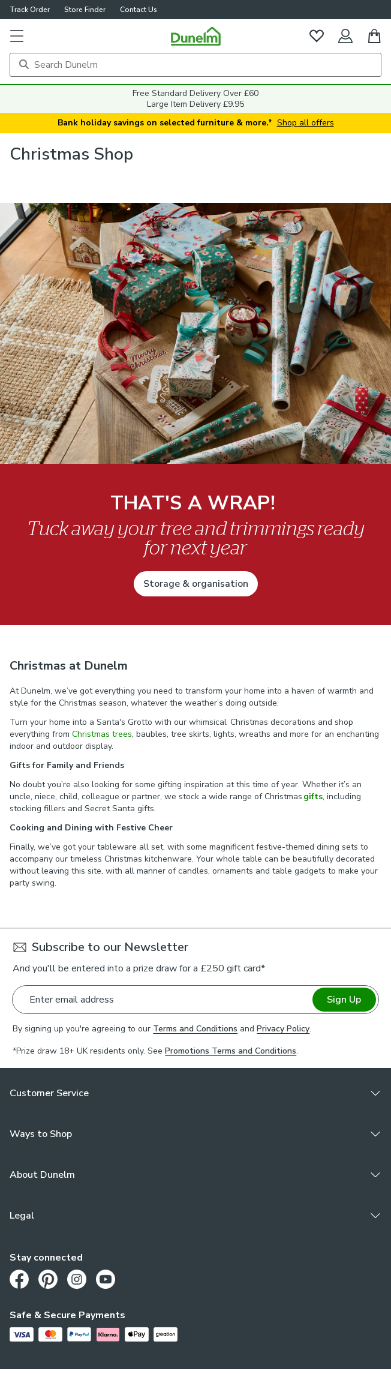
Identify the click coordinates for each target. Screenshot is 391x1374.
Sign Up (344, 999)
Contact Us (138, 9)
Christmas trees (102, 734)
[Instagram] (76, 1279)
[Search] (195, 65)
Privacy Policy (283, 1028)
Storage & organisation (195, 583)
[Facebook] (19, 1279)
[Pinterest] (48, 1279)
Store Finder (85, 9)
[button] (17, 36)
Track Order (30, 9)
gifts (313, 796)
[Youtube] (105, 1279)
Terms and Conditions (195, 1028)
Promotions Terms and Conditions (230, 1051)
